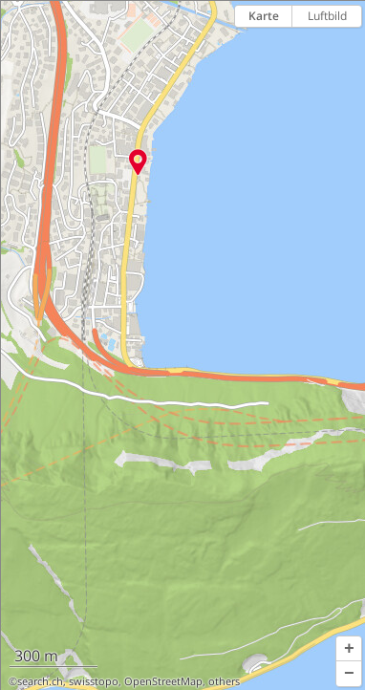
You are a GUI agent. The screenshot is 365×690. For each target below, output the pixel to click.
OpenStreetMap (163, 681)
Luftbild (327, 16)
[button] (348, 648)
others (224, 681)
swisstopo (93, 681)
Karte (263, 16)
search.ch (40, 681)
